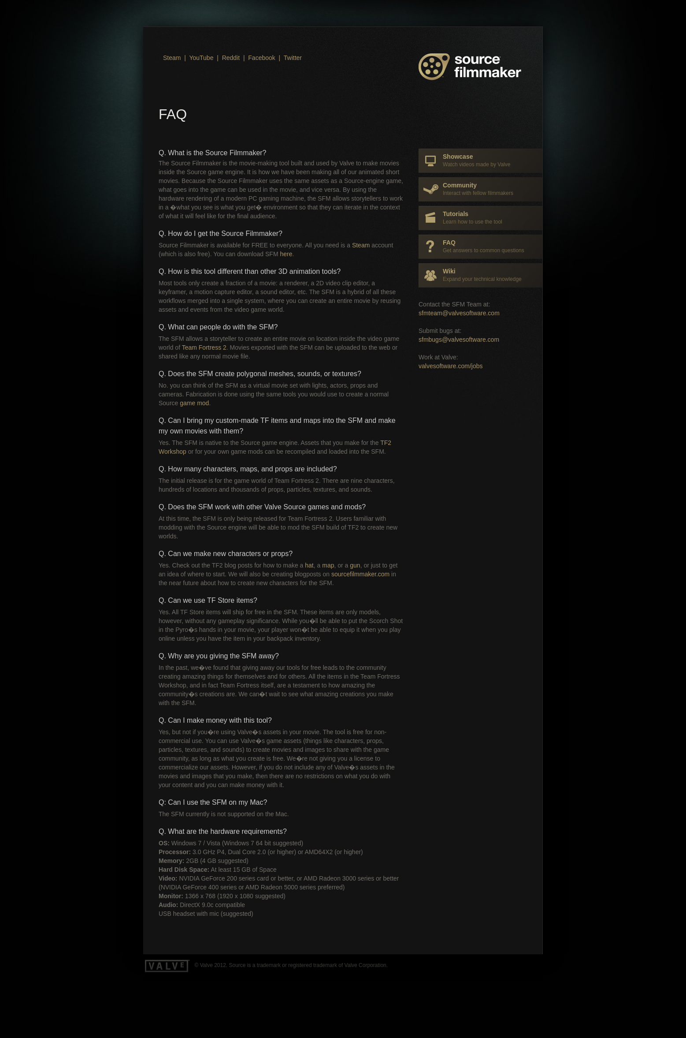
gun (355, 565)
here (286, 254)
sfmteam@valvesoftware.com (459, 313)
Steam (172, 57)
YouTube (201, 57)
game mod (194, 403)
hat (309, 565)
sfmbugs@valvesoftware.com (459, 339)
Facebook (261, 57)
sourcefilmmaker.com (360, 574)
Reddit (231, 57)
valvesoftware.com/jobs (451, 366)
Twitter (293, 57)
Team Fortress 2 (204, 347)
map (328, 565)
